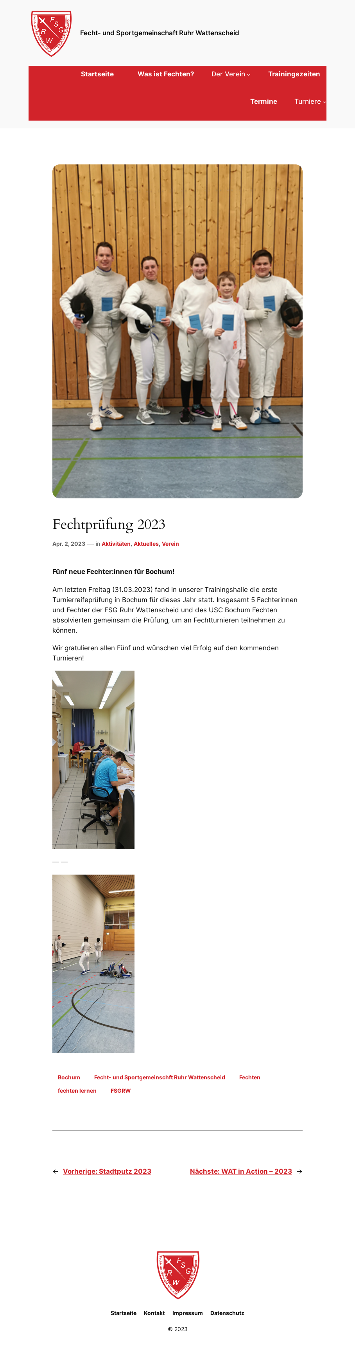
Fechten (249, 1077)
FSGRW (121, 1090)
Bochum (69, 1077)
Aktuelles (146, 543)
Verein (170, 543)
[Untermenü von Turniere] (310, 101)
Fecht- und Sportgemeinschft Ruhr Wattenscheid (159, 1077)
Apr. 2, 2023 (68, 543)
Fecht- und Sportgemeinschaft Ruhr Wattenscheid (159, 33)
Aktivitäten (116, 543)
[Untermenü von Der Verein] (231, 74)
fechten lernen (77, 1090)
